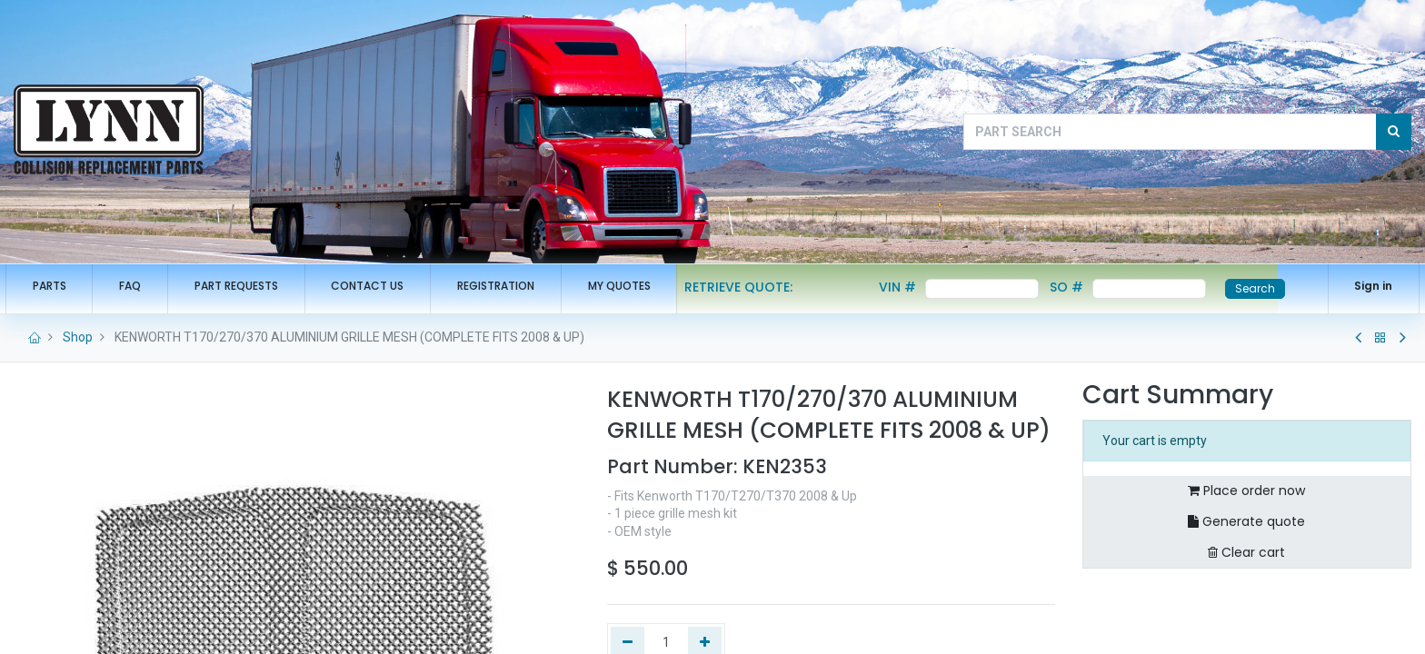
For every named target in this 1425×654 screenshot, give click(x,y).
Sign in (1365, 285)
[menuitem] (58, 286)
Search (1264, 288)
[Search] (1393, 132)
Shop (78, 337)
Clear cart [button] (1246, 552)
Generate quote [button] (1246, 521)
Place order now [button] (1246, 490)
